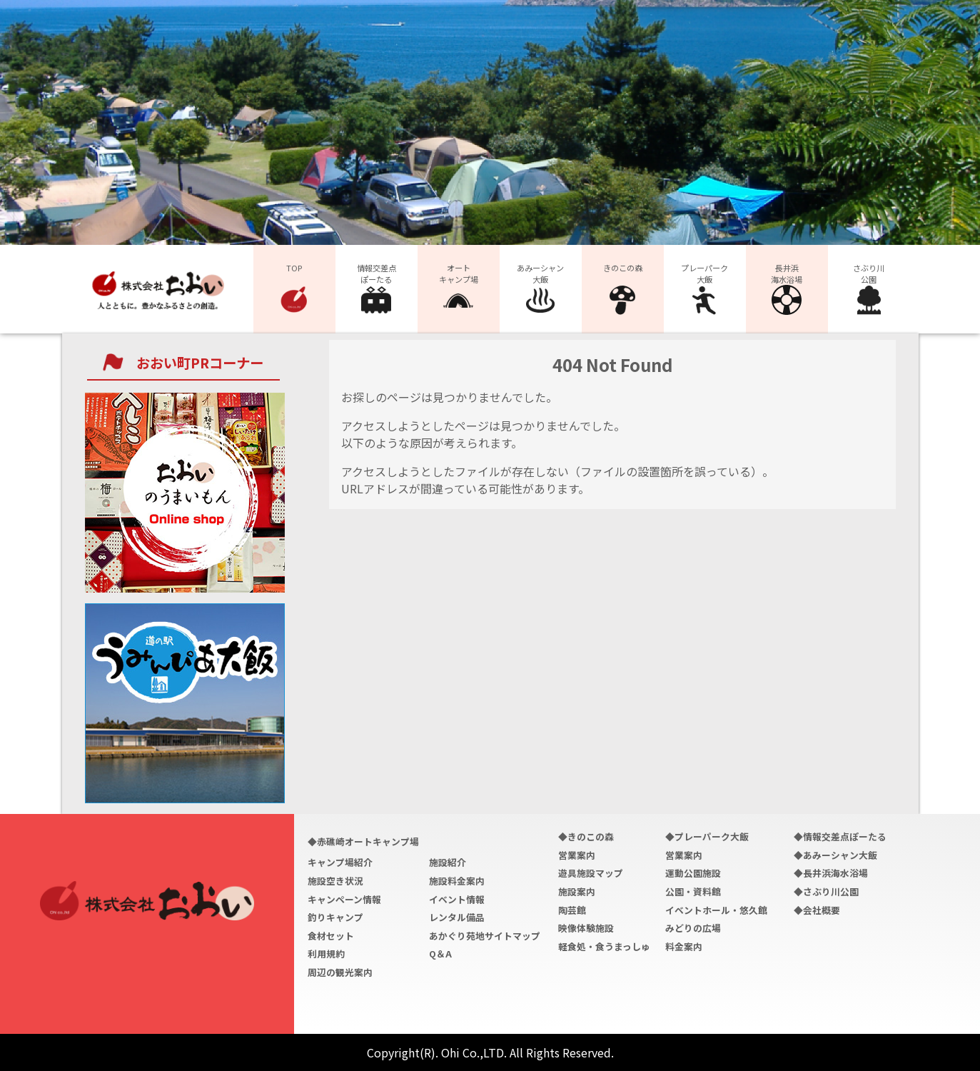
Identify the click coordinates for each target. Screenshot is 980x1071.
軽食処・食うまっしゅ (604, 946)
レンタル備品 (457, 917)
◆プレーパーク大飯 (707, 836)
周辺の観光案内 (340, 972)
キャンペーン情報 (344, 899)
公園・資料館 (693, 891)
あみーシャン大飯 (540, 288)
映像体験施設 (586, 928)
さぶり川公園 (868, 288)
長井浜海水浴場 (786, 288)
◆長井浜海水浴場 (831, 873)
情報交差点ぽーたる (376, 288)
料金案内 (683, 946)
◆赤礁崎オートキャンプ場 (363, 841)
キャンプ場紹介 (340, 862)
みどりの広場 (693, 928)
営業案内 (576, 855)
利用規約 (326, 953)
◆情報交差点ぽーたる (840, 836)
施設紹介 (447, 862)
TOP (294, 288)
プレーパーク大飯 (704, 288)
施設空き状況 (335, 881)
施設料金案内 (457, 881)
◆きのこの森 (586, 836)
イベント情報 (457, 899)
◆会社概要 (817, 910)
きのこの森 (622, 288)
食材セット (331, 935)
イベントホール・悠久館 (716, 910)
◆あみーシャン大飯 (835, 855)
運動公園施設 (693, 873)
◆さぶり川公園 (826, 891)
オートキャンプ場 (458, 288)
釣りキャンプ (335, 917)
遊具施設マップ (590, 873)
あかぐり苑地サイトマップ (484, 935)
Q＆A (440, 953)
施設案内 (576, 891)
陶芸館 (572, 910)
